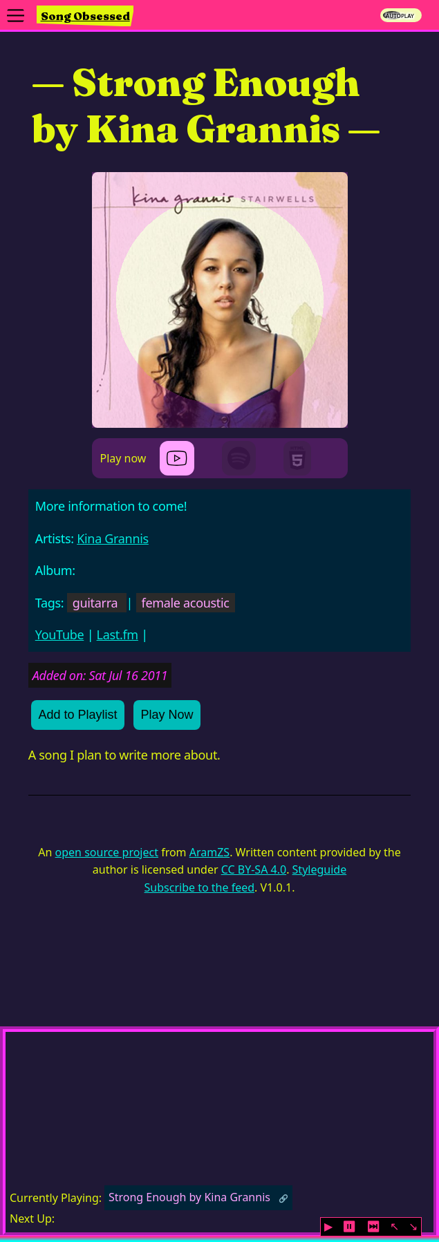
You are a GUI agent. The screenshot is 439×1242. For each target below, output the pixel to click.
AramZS (209, 852)
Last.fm (117, 634)
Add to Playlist (78, 715)
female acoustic (186, 602)
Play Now (167, 715)
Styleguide (319, 869)
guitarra (95, 602)
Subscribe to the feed (199, 887)
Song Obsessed (85, 16)
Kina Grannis (113, 538)
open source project (106, 852)
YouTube (59, 634)
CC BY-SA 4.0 (253, 869)
